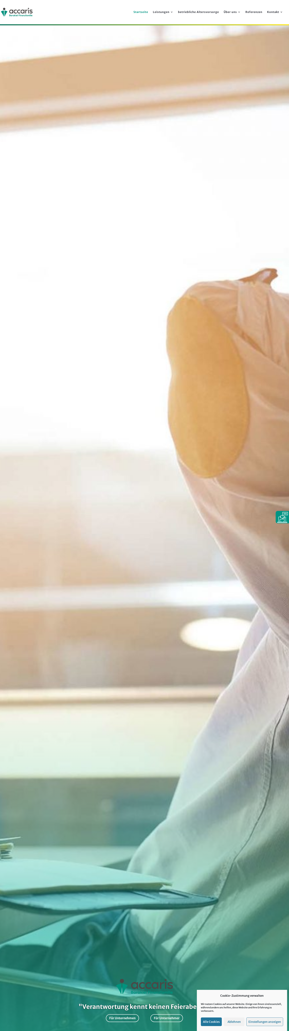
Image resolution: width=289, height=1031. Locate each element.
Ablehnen (234, 1022)
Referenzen (253, 12)
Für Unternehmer (167, 1018)
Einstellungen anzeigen (264, 1022)
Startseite (140, 12)
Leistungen (161, 12)
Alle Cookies (211, 1022)
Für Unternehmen (122, 1018)
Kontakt (273, 12)
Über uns (230, 12)
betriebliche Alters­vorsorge (198, 12)
